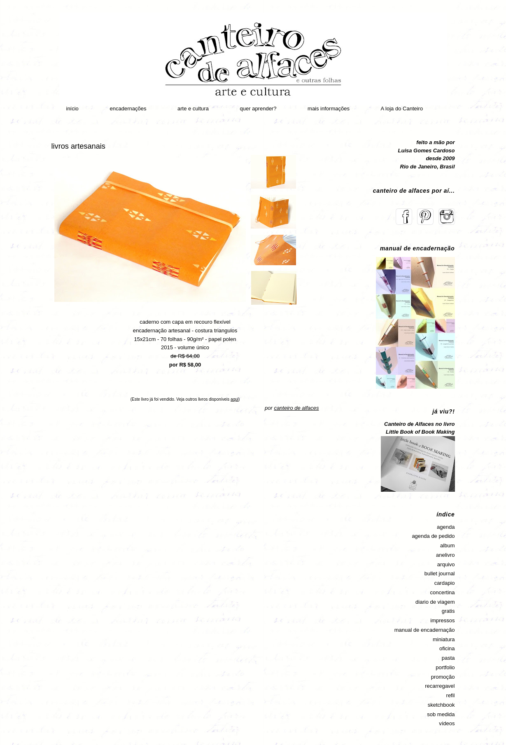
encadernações (128, 108)
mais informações (329, 108)
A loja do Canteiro (402, 108)
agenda (446, 527)
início (72, 108)
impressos (442, 620)
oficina (447, 648)
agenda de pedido (433, 536)
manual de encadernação (424, 630)
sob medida (441, 714)
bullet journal (439, 573)
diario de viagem (435, 602)
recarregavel (440, 686)
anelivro (445, 555)
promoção (443, 677)
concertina (442, 592)
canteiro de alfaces (296, 408)
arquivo (446, 564)
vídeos (447, 723)
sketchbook (441, 705)
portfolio (445, 667)
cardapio (444, 583)
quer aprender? (258, 108)
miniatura (444, 639)
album (447, 545)
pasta (448, 658)
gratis (448, 611)
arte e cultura (193, 108)
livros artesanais (78, 146)
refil (450, 695)
